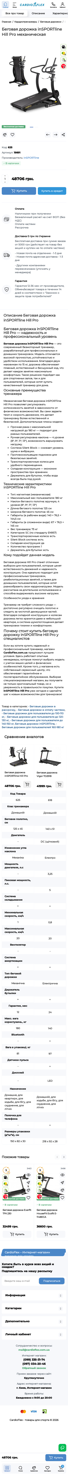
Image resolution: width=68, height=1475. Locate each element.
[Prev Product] (48, 135)
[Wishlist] (12, 135)
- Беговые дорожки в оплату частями (40, 709)
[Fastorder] (28, 1182)
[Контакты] (53, 4)
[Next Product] (56, 135)
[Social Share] (63, 135)
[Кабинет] (62, 4)
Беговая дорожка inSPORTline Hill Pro (16, 774)
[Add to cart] (27, 784)
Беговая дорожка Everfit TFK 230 (17, 1212)
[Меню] (15, 4)
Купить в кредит (52, 190)
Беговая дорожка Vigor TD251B (47, 774)
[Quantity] (5, 179)
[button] (57, 1157)
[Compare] (5, 135)
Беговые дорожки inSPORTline (35, 723)
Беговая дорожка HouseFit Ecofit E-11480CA (47, 1213)
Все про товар (14, 13)
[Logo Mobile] (32, 4)
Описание (38, 13)
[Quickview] (28, 1175)
